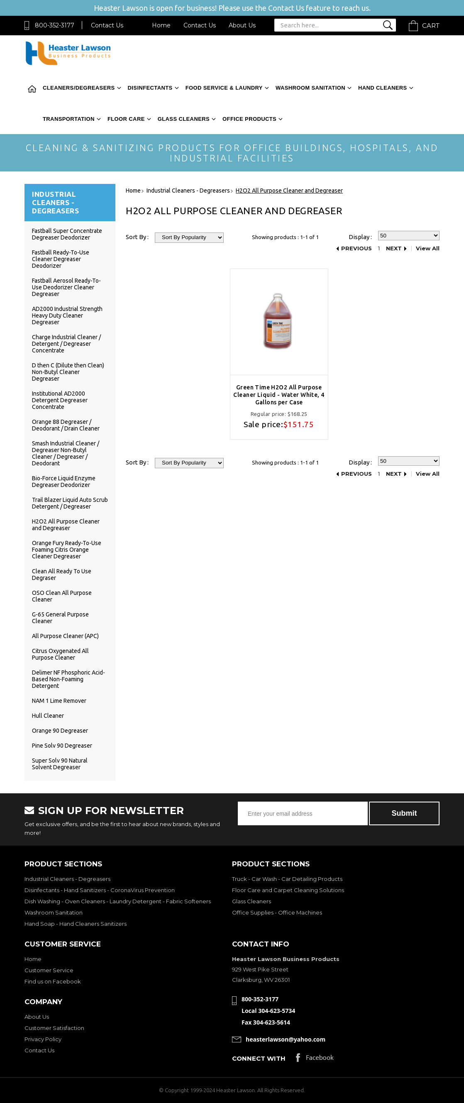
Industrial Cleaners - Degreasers (67, 879)
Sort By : (137, 237)
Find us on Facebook (52, 981)
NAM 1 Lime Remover (59, 700)
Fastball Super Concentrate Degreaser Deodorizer (67, 234)
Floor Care (126, 119)
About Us (242, 25)
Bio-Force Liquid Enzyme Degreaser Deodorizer (63, 481)
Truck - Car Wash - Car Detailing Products (287, 879)
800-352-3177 (54, 25)
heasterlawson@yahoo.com (285, 1039)
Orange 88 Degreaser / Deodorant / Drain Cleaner (66, 425)
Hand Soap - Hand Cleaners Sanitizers (75, 923)
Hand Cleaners (382, 88)
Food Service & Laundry (224, 88)
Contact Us (107, 25)
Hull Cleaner (48, 715)
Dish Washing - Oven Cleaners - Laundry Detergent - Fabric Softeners (117, 901)
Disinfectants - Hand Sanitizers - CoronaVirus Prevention (99, 890)
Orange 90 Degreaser (60, 730)
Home (161, 25)
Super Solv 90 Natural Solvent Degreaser (60, 763)
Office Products (249, 119)
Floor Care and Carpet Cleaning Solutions (288, 890)
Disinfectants (150, 88)
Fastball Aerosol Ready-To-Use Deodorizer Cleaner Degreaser (66, 287)
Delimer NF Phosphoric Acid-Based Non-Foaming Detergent (68, 679)
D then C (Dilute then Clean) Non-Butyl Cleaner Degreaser (68, 372)
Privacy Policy (42, 1039)
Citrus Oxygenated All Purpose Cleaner (60, 654)
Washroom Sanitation (310, 88)
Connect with (259, 1058)
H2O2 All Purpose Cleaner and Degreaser (66, 524)
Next (394, 248)
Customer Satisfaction (54, 1028)
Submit (404, 813)
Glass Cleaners (184, 119)
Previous (356, 248)
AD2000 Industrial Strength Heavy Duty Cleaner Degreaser (67, 315)
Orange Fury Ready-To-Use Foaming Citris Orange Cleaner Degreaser (66, 550)
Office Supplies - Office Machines (277, 912)
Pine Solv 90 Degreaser (62, 745)
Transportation (69, 119)
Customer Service (48, 970)
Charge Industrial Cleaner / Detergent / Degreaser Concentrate (66, 344)
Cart (431, 25)
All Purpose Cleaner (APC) (65, 636)
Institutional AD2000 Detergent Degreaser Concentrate (60, 400)
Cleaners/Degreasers (79, 88)
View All (428, 248)
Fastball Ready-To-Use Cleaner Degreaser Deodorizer (60, 259)
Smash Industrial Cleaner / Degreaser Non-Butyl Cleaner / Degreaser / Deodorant (65, 453)
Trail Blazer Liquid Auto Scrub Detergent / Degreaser (70, 503)
